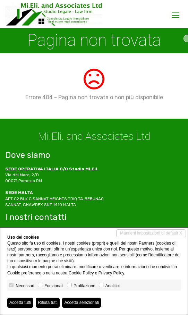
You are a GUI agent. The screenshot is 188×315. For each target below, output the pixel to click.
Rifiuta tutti (48, 302)
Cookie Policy (81, 273)
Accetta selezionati (81, 302)
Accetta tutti (20, 302)
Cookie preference (24, 273)
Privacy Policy (111, 273)
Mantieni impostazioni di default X (151, 233)
